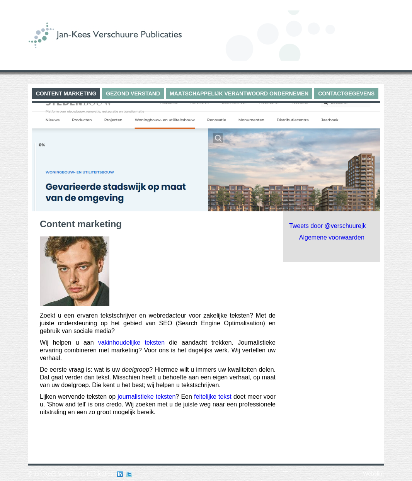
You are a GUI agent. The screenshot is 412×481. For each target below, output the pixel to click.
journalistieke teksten (146, 396)
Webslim (373, 474)
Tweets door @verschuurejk (327, 226)
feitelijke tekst (213, 396)
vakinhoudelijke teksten (131, 342)
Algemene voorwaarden (331, 237)
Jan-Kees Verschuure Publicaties (73, 474)
